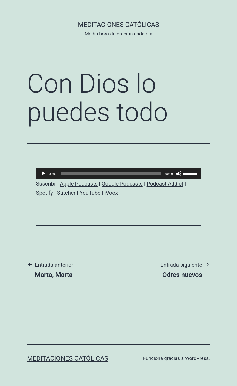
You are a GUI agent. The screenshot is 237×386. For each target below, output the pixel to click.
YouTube (90, 193)
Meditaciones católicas (118, 24)
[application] (118, 173)
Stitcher (66, 193)
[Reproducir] (43, 173)
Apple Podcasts (79, 183)
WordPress (197, 358)
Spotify (44, 193)
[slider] (111, 173)
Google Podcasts (122, 183)
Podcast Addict (165, 183)
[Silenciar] (179, 173)
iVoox (111, 193)
